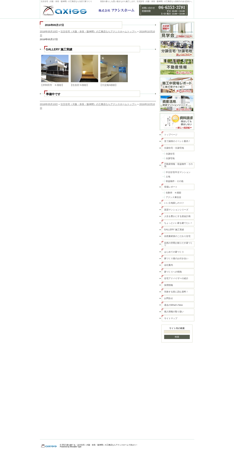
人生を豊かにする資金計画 (177, 216)
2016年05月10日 (49, 31)
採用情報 (168, 285)
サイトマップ (170, 318)
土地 (168, 176)
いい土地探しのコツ (174, 203)
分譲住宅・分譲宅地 (174, 148)
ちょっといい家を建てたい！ (178, 223)
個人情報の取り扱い (174, 311)
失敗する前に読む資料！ (176, 291)
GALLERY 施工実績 (59, 49)
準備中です (53, 94)
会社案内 (168, 265)
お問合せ (168, 298)
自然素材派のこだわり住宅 (177, 236)
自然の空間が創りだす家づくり (178, 244)
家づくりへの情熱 (173, 272)
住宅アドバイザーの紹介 (176, 278)
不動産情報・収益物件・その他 (178, 165)
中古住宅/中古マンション (178, 172)
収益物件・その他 (174, 181)
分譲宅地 (170, 158)
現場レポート (170, 187)
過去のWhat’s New (173, 305)
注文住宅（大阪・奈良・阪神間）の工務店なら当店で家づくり (66, 1)
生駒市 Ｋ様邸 (173, 192)
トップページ (170, 134)
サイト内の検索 (177, 328)
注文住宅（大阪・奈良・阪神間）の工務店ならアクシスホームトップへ (99, 31)
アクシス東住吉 (173, 197)
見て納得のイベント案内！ (177, 141)
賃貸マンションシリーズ (176, 209)
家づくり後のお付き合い (176, 258)
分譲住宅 (170, 154)
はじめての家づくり (174, 252)
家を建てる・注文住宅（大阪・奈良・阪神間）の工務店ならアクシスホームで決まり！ (102, 445)
